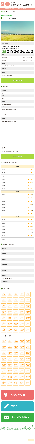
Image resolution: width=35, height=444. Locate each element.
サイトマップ (26, 436)
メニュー (31, 439)
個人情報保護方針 (8, 436)
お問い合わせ (17, 156)
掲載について (26, 432)
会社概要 (8, 432)
